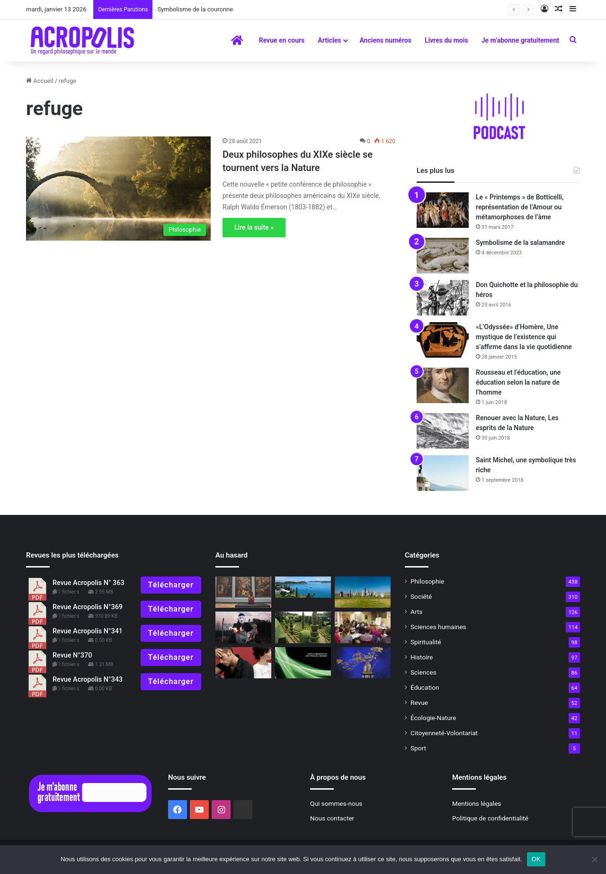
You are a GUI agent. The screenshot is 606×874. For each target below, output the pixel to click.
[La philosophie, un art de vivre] (303, 663)
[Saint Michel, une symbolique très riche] (443, 473)
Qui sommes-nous (336, 803)
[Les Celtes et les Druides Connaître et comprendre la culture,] (363, 592)
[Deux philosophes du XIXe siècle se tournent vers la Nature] (118, 188)
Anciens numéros (385, 40)
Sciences (423, 672)
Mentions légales (476, 803)
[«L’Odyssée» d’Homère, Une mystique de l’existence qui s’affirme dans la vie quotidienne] (443, 340)
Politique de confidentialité (490, 818)
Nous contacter (332, 818)
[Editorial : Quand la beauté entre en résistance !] (243, 592)
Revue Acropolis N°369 (88, 607)
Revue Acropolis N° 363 (89, 583)
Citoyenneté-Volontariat (444, 733)
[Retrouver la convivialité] (243, 663)
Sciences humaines (438, 627)
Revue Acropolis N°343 (88, 680)
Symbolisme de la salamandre (520, 242)
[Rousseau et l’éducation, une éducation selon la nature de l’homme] (443, 385)
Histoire (421, 657)
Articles (329, 40)
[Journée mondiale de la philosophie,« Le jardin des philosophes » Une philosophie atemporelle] (363, 627)
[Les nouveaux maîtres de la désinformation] (243, 627)
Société (421, 596)
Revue (419, 702)
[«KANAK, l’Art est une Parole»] (303, 587)
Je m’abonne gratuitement (520, 40)
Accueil (39, 80)
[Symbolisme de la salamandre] (443, 255)
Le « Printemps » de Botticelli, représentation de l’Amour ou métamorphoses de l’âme (520, 207)
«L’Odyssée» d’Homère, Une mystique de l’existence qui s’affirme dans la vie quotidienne (524, 337)
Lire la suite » (254, 227)
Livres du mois (446, 40)
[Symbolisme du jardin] (303, 627)
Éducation (424, 687)
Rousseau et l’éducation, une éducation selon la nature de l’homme (518, 382)
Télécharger (171, 584)
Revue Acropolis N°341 (88, 631)
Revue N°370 (72, 655)
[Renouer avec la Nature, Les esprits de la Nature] (443, 431)
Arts (416, 611)
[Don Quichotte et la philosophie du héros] (443, 297)
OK (536, 859)
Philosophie (427, 581)
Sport (418, 748)
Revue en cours (282, 40)
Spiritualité (425, 642)
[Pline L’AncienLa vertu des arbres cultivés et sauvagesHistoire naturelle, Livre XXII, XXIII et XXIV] (363, 663)
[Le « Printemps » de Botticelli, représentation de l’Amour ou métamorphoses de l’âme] (443, 210)
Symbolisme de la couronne (195, 9)
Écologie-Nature (433, 717)
